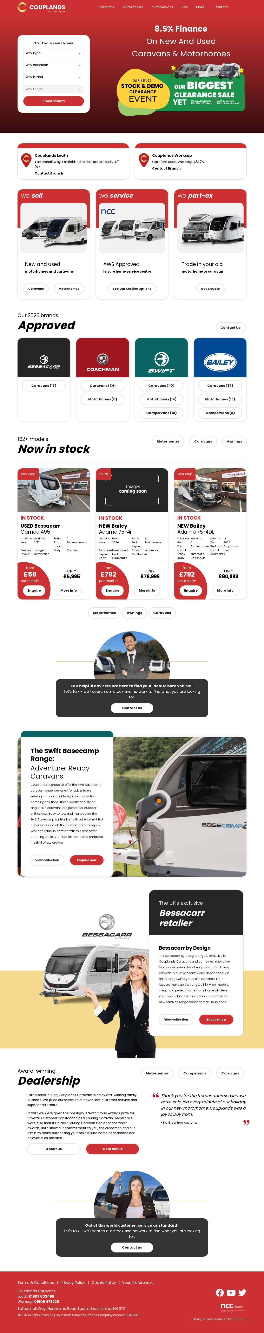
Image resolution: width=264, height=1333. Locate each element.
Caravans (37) (220, 385)
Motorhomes (69, 289)
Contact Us (230, 327)
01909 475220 (46, 1301)
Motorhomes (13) (220, 399)
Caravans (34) (103, 385)
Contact (221, 7)
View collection (47, 860)
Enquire (34, 590)
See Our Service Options (132, 289)
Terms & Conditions (36, 1282)
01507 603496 (41, 1296)
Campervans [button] (162, 7)
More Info (68, 590)
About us (54, 1149)
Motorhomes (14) (161, 399)
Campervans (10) (161, 413)
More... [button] (201, 7)
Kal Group (239, 1319)
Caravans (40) (161, 385)
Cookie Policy (104, 1282)
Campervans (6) (220, 413)
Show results (53, 101)
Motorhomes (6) (102, 399)
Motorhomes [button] (133, 7)
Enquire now (87, 860)
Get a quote (210, 289)
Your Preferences (138, 1282)
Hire (184, 7)
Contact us (132, 708)
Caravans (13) (43, 385)
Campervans (194, 1073)
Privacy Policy (72, 1282)
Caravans (36, 289)
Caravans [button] (106, 7)
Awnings (234, 441)
